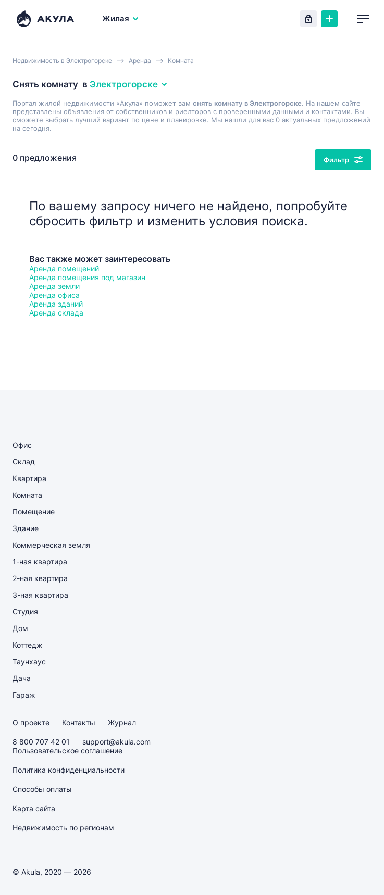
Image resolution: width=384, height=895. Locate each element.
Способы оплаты (42, 789)
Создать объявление (329, 19)
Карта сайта (34, 808)
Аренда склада (56, 312)
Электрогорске (129, 84)
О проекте (31, 722)
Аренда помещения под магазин (87, 277)
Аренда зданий (56, 303)
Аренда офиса (54, 295)
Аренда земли (54, 286)
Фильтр (343, 160)
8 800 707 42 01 (41, 741)
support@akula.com (116, 741)
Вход (308, 19)
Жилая (121, 18)
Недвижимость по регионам (63, 827)
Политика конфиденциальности (69, 769)
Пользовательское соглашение (67, 750)
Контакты (78, 722)
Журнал (122, 722)
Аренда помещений (64, 268)
